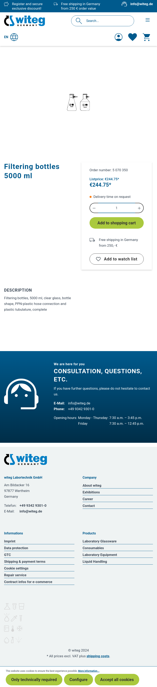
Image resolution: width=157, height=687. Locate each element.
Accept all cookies (117, 679)
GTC (7, 555)
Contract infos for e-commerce (28, 582)
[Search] (80, 21)
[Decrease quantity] (94, 208)
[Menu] (147, 19)
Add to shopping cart (117, 222)
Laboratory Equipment (100, 555)
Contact (89, 506)
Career (88, 499)
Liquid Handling (95, 561)
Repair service (15, 575)
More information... (88, 671)
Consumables (93, 548)
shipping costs (97, 656)
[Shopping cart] (146, 37)
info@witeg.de (141, 4)
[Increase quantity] (139, 208)
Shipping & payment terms (24, 561)
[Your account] (118, 37)
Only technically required (34, 679)
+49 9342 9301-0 (81, 409)
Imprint (9, 541)
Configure (78, 679)
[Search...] (107, 21)
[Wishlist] (132, 37)
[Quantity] (116, 208)
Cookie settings (16, 568)
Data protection (16, 548)
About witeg (92, 485)
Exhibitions (91, 492)
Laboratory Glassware (100, 541)
